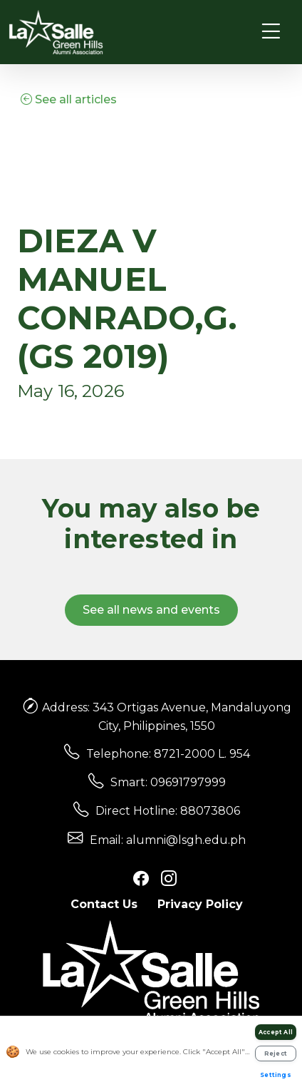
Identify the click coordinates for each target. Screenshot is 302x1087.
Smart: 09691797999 (168, 782)
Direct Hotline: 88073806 (167, 811)
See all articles (69, 99)
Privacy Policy (200, 904)
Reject (275, 1053)
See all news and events (151, 610)
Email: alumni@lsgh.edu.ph (168, 840)
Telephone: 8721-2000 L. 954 (168, 754)
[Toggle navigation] (271, 31)
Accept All (276, 1032)
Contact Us (104, 904)
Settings (275, 1074)
